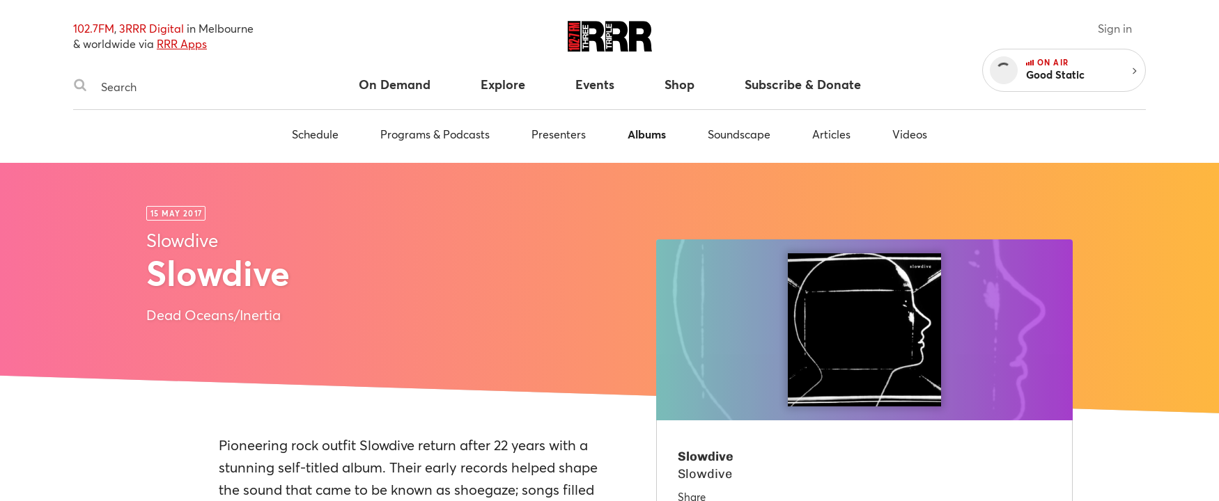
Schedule (315, 134)
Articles (831, 134)
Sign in (1115, 28)
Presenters (558, 134)
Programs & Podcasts (435, 134)
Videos (909, 134)
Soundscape (739, 134)
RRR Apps (182, 43)
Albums (647, 134)
